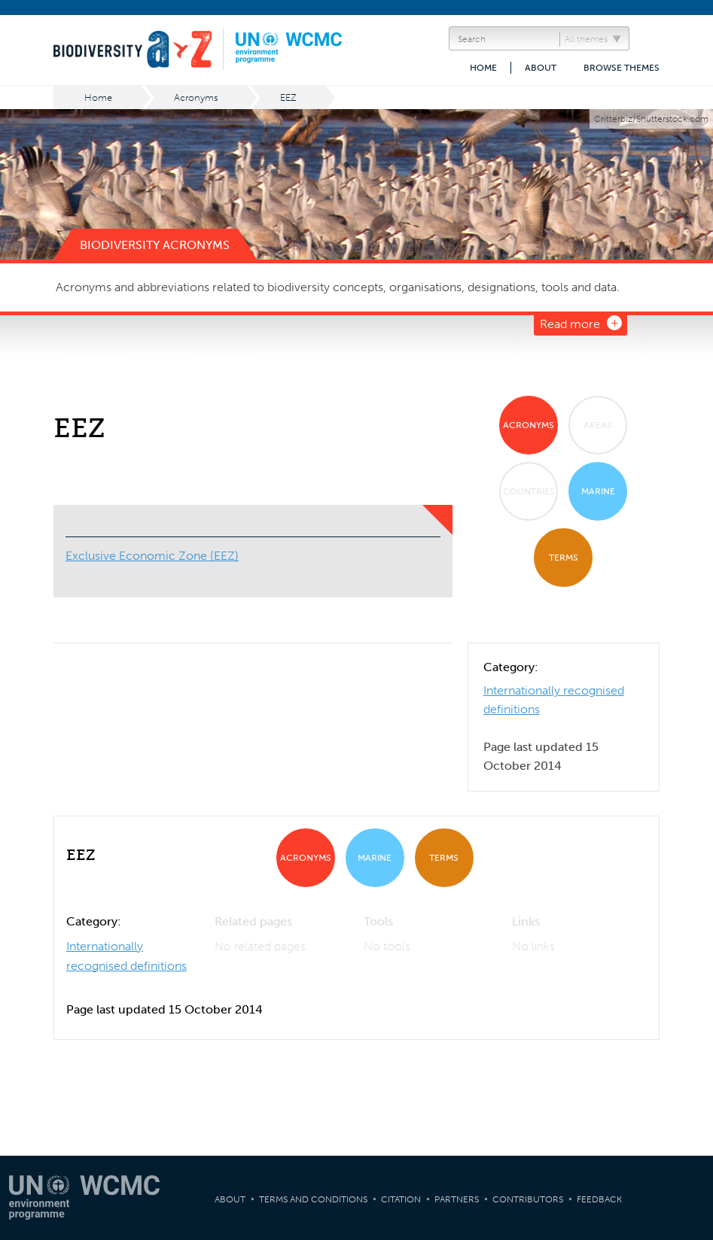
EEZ (288, 97)
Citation (401, 1199)
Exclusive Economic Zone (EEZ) (152, 556)
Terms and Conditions (313, 1199)
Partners (456, 1199)
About (540, 67)
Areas (598, 425)
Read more (570, 324)
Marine (598, 491)
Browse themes (622, 67)
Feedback (599, 1199)
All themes (586, 39)
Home (483, 67)
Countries (529, 491)
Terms (563, 557)
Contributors (527, 1199)
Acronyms (196, 97)
